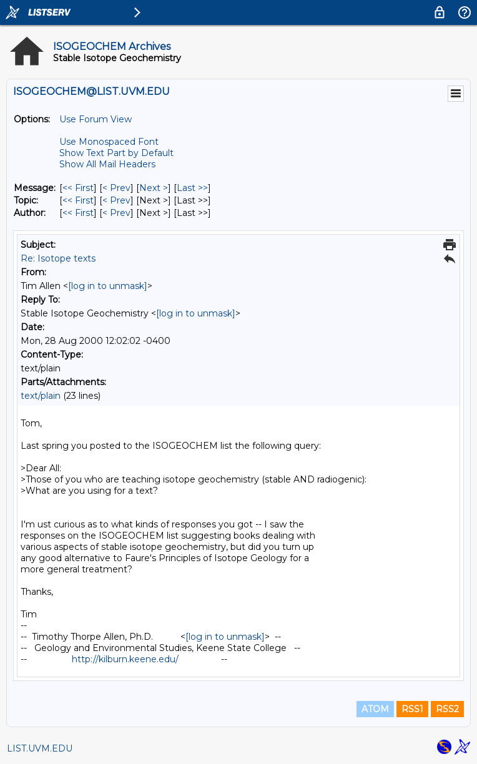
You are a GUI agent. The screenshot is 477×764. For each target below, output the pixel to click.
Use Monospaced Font (109, 141)
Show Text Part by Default (116, 153)
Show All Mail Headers (107, 164)
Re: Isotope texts (58, 258)
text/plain (41, 395)
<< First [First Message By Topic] (78, 200)
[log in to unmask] (107, 285)
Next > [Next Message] (153, 187)
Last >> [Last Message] (192, 187)
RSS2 (447, 709)
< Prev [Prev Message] (116, 187)
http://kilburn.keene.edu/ (125, 659)
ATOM (375, 709)
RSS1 (412, 709)
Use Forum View (95, 119)
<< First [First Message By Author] (78, 212)
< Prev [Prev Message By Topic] (116, 200)
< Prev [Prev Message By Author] (116, 212)
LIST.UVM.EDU (39, 748)
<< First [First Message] (78, 187)
